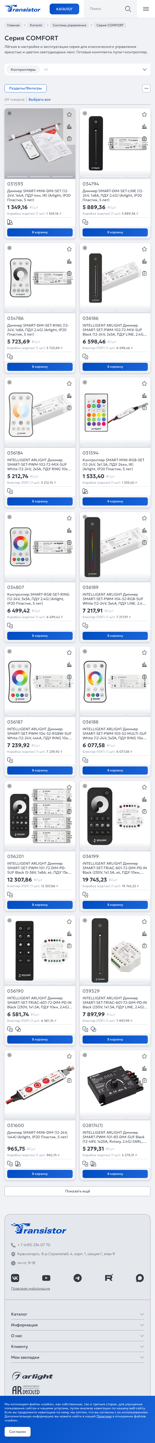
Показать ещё (77, 1191)
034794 (91, 184)
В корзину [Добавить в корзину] (40, 232)
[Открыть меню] (146, 9)
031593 (15, 184)
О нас (16, 1335)
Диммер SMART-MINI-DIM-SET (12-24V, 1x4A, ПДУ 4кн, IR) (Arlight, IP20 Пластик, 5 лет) (39, 195)
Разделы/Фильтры (25, 88)
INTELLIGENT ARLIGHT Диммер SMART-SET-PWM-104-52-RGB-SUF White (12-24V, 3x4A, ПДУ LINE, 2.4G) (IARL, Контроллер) (114, 599)
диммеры (54, 69)
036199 (91, 856)
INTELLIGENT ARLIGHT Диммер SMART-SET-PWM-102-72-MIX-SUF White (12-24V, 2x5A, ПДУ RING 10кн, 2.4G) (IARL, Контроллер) (39, 464)
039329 (91, 991)
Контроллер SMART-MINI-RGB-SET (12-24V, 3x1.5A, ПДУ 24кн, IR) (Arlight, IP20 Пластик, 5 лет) (113, 464)
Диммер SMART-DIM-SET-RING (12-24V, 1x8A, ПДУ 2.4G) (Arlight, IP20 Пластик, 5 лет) (38, 329)
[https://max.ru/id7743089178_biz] (140, 1278)
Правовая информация (30, 1288)
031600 (15, 1125)
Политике (104, 1416)
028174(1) (93, 1125)
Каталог (64, 9)
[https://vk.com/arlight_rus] (15, 1278)
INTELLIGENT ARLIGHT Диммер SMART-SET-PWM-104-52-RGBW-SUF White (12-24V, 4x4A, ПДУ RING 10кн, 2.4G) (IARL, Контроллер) (39, 733)
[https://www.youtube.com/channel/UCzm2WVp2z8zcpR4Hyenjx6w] (46, 1278)
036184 (15, 453)
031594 (91, 453)
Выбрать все (40, 99)
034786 (15, 318)
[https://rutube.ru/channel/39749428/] (109, 1278)
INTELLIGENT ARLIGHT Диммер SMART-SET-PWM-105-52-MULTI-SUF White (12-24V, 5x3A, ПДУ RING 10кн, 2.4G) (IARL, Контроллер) (115, 733)
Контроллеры (23, 69)
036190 (15, 991)
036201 (15, 856)
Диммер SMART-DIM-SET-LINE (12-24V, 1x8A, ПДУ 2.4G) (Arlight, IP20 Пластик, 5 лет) (113, 195)
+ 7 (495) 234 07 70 (33, 1245)
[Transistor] (23, 8)
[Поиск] (128, 9)
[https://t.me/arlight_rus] (78, 1278)
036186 (91, 318)
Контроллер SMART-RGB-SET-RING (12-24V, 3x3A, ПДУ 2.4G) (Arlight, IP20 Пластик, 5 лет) (38, 599)
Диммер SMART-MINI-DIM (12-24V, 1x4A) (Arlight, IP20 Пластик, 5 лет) (37, 1134)
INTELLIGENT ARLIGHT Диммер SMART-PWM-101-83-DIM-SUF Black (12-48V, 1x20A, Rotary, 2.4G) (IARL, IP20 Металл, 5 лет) (114, 1137)
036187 (15, 722)
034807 (15, 587)
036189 (91, 587)
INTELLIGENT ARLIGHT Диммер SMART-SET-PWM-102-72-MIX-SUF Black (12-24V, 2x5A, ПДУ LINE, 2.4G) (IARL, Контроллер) (114, 329)
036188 (90, 722)
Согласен (17, 1431)
